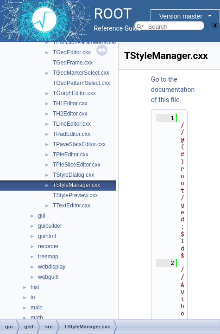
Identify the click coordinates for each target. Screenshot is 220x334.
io (33, 297)
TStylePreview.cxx (75, 195)
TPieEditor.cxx (70, 154)
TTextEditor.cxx (71, 205)
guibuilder (50, 226)
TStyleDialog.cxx (73, 175)
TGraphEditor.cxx (74, 93)
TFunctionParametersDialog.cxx (92, 42)
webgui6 (48, 277)
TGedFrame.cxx (73, 62)
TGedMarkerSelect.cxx (81, 73)
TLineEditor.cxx (72, 124)
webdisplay (51, 266)
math (37, 318)
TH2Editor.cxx (70, 113)
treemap (48, 256)
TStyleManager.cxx (76, 185)
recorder (48, 246)
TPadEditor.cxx (71, 134)
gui (41, 215)
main (37, 307)
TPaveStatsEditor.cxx (79, 144)
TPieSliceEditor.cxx (77, 164)
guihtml (47, 236)
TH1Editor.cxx (70, 103)
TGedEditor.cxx (72, 52)
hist (35, 287)
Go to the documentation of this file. (173, 89)
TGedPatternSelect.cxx (81, 83)
